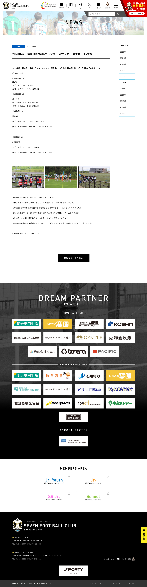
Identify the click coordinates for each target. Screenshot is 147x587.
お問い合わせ (144, 536)
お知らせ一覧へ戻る (73, 258)
